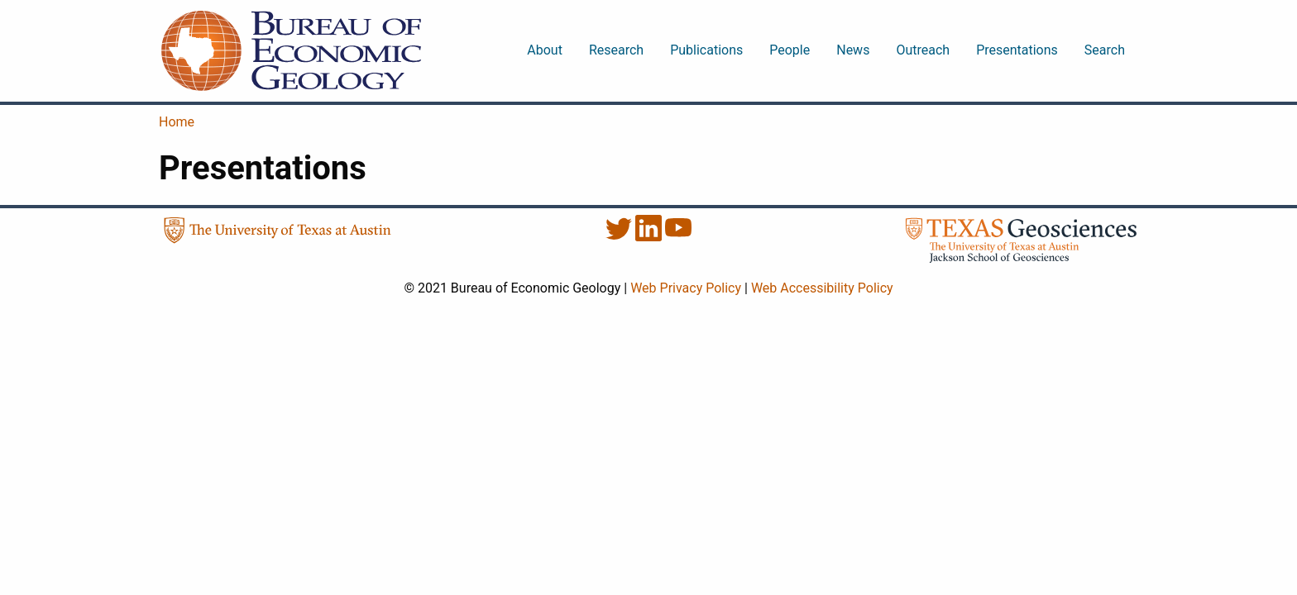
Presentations (1017, 50)
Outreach (923, 50)
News (852, 50)
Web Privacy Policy (685, 288)
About (544, 50)
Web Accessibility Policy (822, 288)
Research (616, 50)
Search (1104, 50)
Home (176, 122)
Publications (706, 50)
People (789, 50)
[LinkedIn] (650, 237)
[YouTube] (678, 237)
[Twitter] (620, 237)
